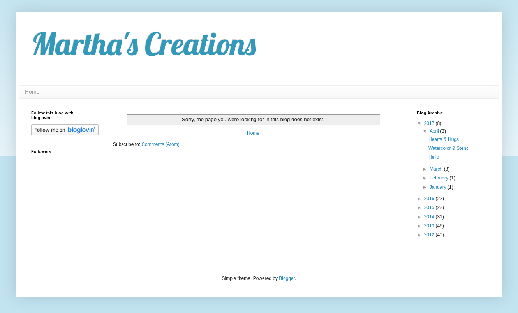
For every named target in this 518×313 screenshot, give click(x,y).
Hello (433, 157)
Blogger (287, 278)
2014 (430, 217)
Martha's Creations (143, 43)
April (435, 131)
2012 (430, 234)
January (439, 187)
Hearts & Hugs (443, 139)
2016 (430, 198)
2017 (430, 123)
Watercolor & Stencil (449, 148)
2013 (430, 226)
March (437, 169)
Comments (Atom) (160, 144)
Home (32, 92)
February (439, 178)
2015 (430, 207)
